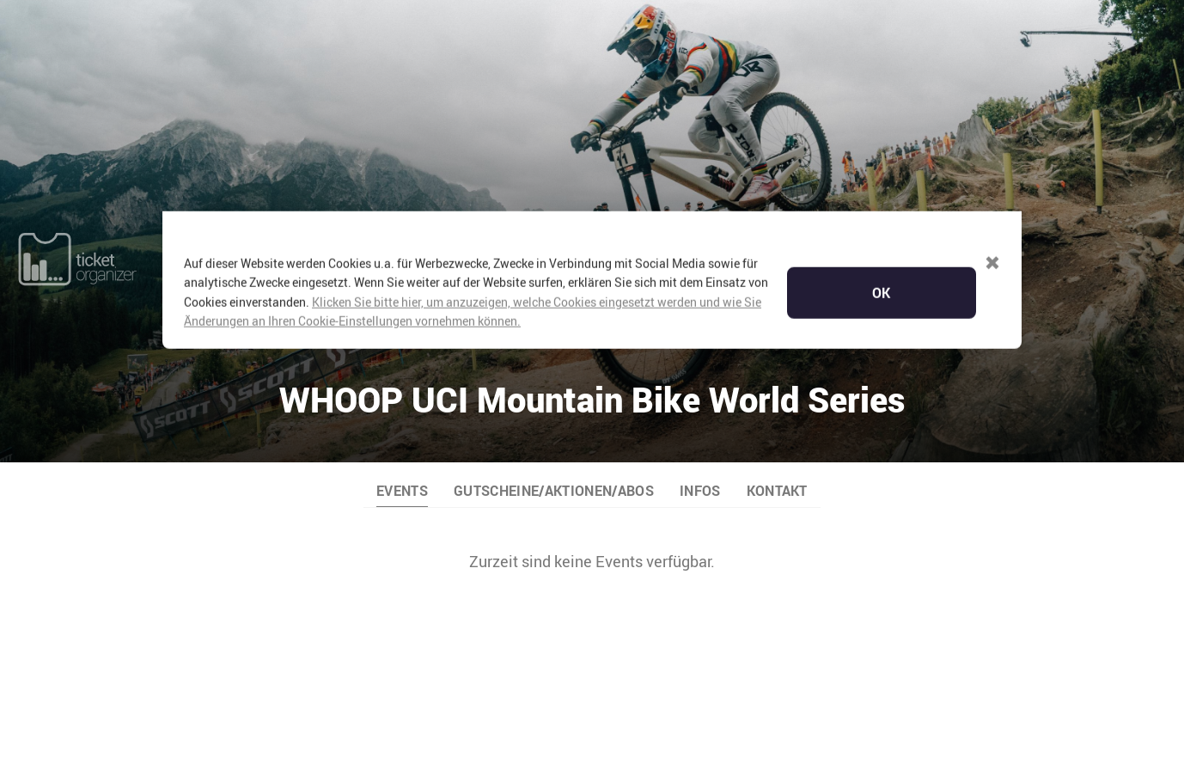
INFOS (700, 367)
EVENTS (402, 367)
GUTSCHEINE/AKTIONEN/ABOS (554, 367)
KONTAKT (777, 367)
